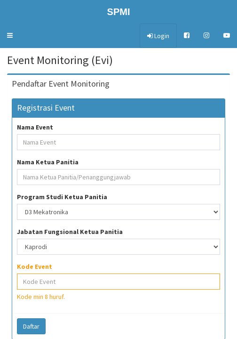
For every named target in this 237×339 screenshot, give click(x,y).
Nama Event (35, 127)
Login (158, 36)
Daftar (31, 326)
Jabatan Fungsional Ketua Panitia (70, 231)
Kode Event (34, 266)
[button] (10, 35)
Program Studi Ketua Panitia (62, 197)
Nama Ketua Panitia (48, 162)
